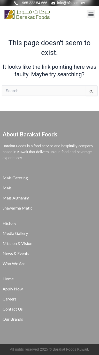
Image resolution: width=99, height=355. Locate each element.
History (9, 223)
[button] (91, 14)
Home (8, 278)
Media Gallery (15, 233)
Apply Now (13, 288)
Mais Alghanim (16, 197)
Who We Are (14, 263)
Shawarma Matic (18, 207)
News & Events (16, 253)
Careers (10, 298)
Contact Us (13, 308)
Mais (7, 187)
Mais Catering (15, 177)
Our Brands (13, 319)
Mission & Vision (17, 243)
